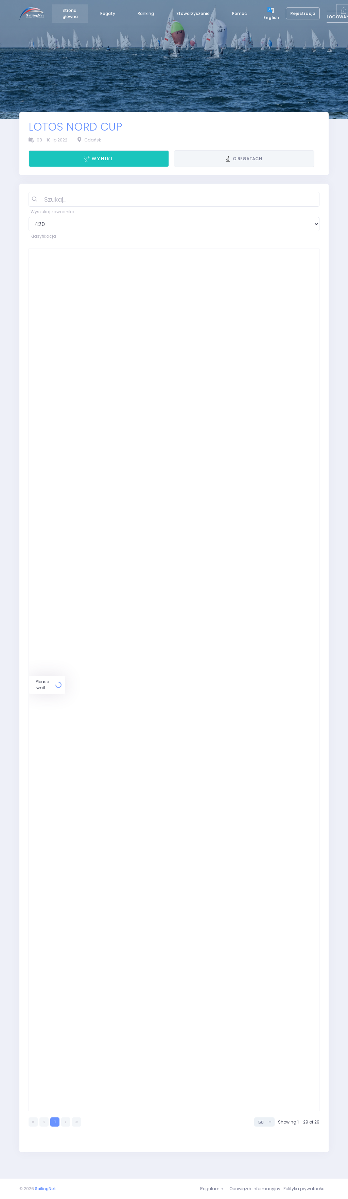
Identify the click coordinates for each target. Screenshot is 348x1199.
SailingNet (45, 1189)
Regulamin (211, 1189)
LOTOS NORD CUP (75, 126)
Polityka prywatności (304, 1189)
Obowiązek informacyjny (254, 1189)
